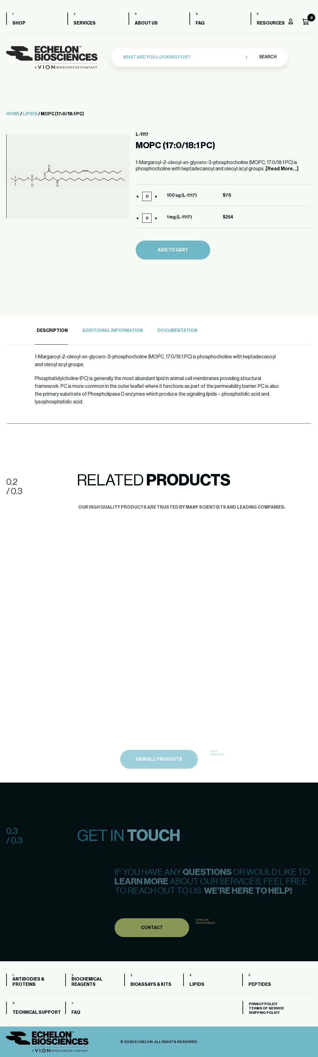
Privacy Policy (263, 1004)
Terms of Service (266, 1008)
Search (267, 55)
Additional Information (112, 331)
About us (146, 23)
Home (13, 114)
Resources (271, 23)
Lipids (30, 114)
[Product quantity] (147, 196)
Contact (152, 938)
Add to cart (173, 250)
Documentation (177, 331)
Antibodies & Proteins (28, 982)
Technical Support (36, 1012)
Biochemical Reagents (86, 982)
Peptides (259, 984)
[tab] (51, 330)
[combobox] (183, 56)
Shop (18, 23)
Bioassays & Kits (150, 984)
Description (52, 331)
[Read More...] (282, 168)
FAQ (200, 23)
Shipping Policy (264, 1012)
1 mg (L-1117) (179, 217)
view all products (159, 770)
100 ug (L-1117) (182, 195)
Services (85, 23)
